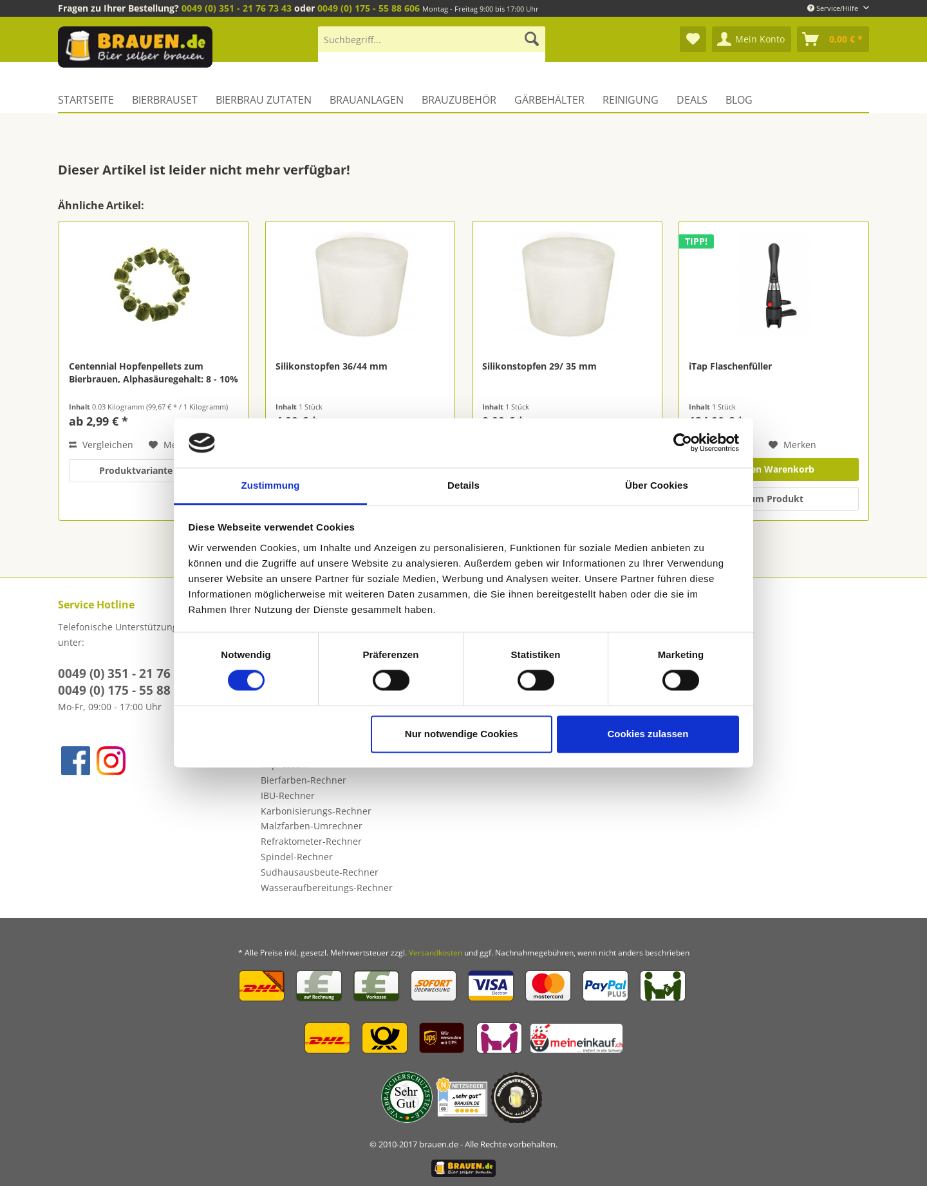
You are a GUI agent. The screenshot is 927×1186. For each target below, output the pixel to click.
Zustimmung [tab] (270, 485)
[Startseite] (90, 100)
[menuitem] (431, 45)
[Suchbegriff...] (431, 39)
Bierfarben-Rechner (303, 780)
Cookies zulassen (647, 733)
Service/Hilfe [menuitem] (833, 8)
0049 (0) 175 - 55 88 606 (368, 8)
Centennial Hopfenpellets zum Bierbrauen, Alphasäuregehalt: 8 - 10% (153, 372)
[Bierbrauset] (165, 100)
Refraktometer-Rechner (311, 841)
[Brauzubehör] (459, 100)
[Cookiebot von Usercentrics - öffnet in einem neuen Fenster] (682, 443)
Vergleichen (101, 444)
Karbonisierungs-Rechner (316, 811)
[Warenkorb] (833, 39)
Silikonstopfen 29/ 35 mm (539, 366)
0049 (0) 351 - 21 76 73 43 (237, 8)
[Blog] (739, 100)
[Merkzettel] (693, 39)
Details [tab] (463, 485)
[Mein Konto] (751, 39)
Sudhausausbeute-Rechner (320, 872)
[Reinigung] (631, 100)
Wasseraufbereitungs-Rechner (327, 887)
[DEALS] (692, 100)
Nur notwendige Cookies (461, 733)
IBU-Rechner (288, 795)
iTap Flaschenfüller (730, 366)
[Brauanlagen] (367, 100)
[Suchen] (531, 39)
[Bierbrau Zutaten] (264, 100)
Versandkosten (435, 952)
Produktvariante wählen (153, 470)
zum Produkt (774, 499)
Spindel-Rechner (297, 857)
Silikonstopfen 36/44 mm (332, 366)
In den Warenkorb (773, 469)
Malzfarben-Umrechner (311, 826)
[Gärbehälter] (549, 100)
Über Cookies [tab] (656, 485)
